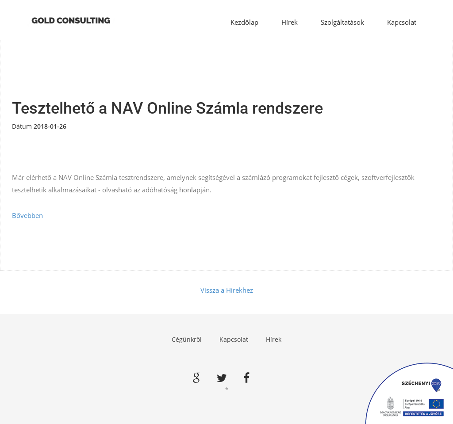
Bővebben (27, 215)
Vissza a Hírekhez (226, 290)
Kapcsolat (401, 22)
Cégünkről (187, 339)
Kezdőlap (244, 22)
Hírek (289, 22)
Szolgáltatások (342, 22)
